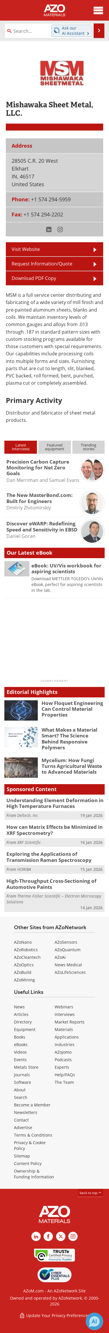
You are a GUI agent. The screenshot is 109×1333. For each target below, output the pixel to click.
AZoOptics (24, 964)
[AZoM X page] (60, 1236)
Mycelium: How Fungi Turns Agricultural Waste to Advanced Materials (72, 766)
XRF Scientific (29, 842)
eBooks (21, 1044)
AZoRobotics (26, 949)
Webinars (64, 1007)
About (20, 1090)
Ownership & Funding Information (34, 1174)
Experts (62, 1067)
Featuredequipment (54, 446)
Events (20, 1059)
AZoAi (60, 957)
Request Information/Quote (42, 264)
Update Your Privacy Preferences (54, 1315)
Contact (21, 1120)
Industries (64, 1044)
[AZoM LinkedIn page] (36, 1236)
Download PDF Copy (34, 278)
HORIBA (24, 869)
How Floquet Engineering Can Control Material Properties (72, 709)
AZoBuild (22, 972)
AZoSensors (66, 942)
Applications (67, 1037)
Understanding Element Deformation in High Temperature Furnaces (54, 803)
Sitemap (22, 1156)
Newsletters (25, 1112)
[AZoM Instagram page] (73, 1236)
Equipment (24, 1029)
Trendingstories (88, 446)
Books (19, 1037)
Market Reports (70, 1022)
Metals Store (26, 1067)
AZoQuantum (68, 949)
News (19, 1007)
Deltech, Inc (27, 815)
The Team (64, 1082)
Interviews (65, 1014)
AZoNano (23, 942)
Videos (20, 1052)
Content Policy (28, 1163)
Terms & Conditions (33, 1135)
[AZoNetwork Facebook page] (48, 1236)
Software (22, 1082)
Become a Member (32, 1105)
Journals (22, 1074)
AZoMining (24, 980)
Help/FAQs (65, 1074)
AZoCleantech (27, 957)
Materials (64, 1029)
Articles (21, 1014)
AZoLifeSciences (70, 972)
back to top (91, 1192)
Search (20, 1097)
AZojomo (63, 1052)
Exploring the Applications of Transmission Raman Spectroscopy (49, 857)
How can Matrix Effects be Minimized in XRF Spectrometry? (54, 830)
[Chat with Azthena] (94, 1321)
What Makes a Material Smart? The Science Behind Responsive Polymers (69, 738)
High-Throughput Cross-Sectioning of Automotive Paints (51, 884)
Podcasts (63, 1059)
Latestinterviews (21, 446)
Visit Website (26, 249)
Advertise (23, 1127)
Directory (23, 1022)
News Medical (68, 964)
